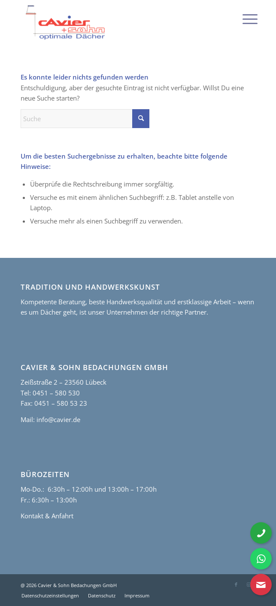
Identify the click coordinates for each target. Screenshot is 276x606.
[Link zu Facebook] (236, 584)
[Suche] (85, 118)
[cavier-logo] (114, 22)
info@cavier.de (57, 419)
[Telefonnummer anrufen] (261, 533)
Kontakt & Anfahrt (47, 515)
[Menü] (243, 18)
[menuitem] (243, 18)
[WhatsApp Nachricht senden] (261, 558)
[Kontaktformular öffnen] (261, 584)
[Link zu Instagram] (249, 584)
